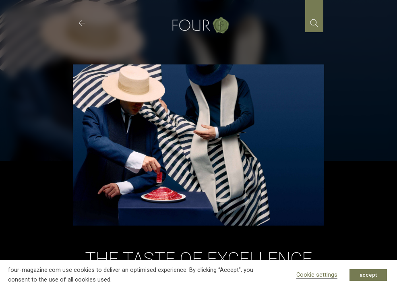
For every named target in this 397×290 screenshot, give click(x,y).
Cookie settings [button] (316, 274)
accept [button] (368, 275)
